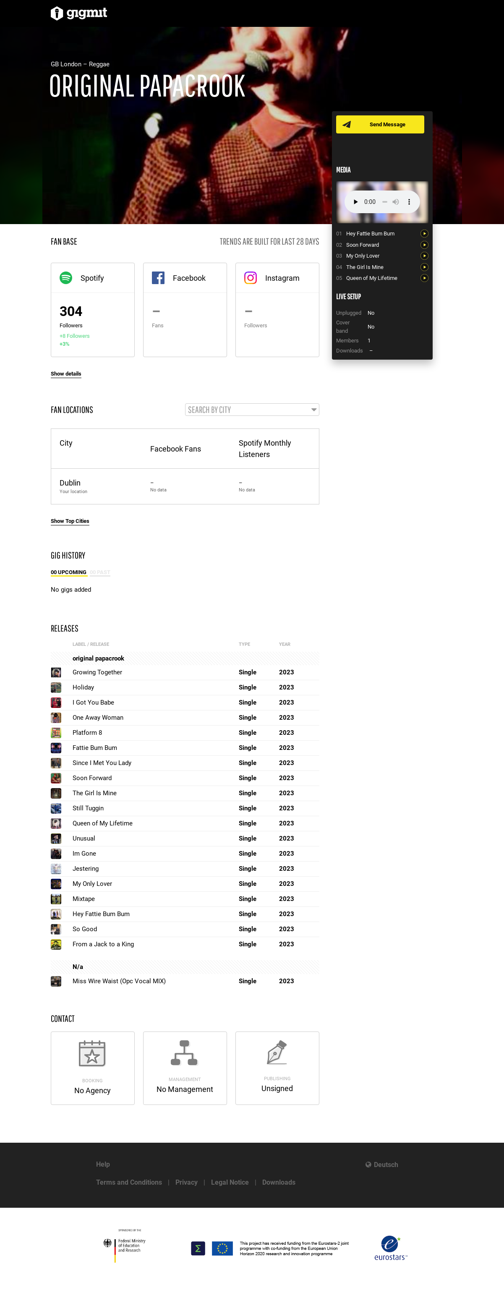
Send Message (387, 124)
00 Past (100, 572)
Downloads (278, 1182)
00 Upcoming (69, 572)
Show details (66, 374)
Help (103, 1164)
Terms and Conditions (129, 1182)
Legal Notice (230, 1182)
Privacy (186, 1182)
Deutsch (386, 1165)
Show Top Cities (70, 521)
